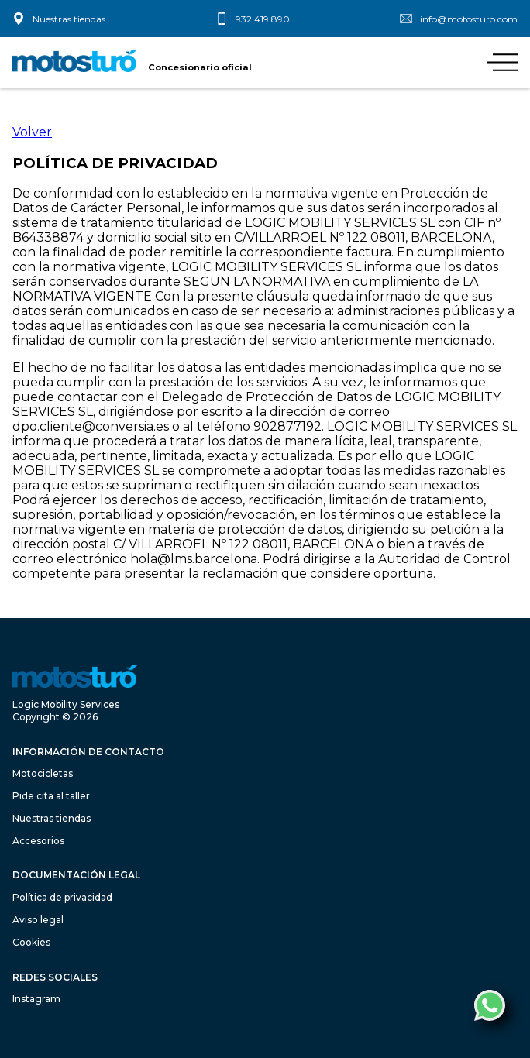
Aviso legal (38, 920)
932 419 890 (263, 19)
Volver (32, 132)
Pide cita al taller (51, 796)
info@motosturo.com (469, 19)
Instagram (36, 999)
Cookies (31, 942)
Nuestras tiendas (69, 19)
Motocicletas (42, 773)
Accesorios (38, 841)
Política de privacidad (62, 897)
